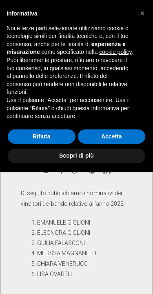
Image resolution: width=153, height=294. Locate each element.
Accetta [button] (111, 136)
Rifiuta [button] (42, 136)
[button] (142, 13)
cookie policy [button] (115, 52)
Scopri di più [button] (76, 155)
